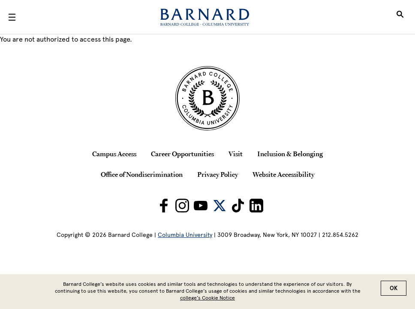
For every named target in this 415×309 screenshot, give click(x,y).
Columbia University (185, 235)
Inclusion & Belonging (290, 153)
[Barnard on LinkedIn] (256, 205)
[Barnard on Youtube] (201, 205)
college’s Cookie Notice (207, 299)
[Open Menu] (12, 17)
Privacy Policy (217, 174)
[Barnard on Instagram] (182, 205)
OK (393, 289)
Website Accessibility (283, 174)
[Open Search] (400, 17)
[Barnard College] (204, 17)
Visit (236, 153)
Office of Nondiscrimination (142, 174)
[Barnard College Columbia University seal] (207, 98)
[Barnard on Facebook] (164, 205)
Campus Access (114, 153)
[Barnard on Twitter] (219, 205)
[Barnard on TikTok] (238, 205)
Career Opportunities (182, 153)
